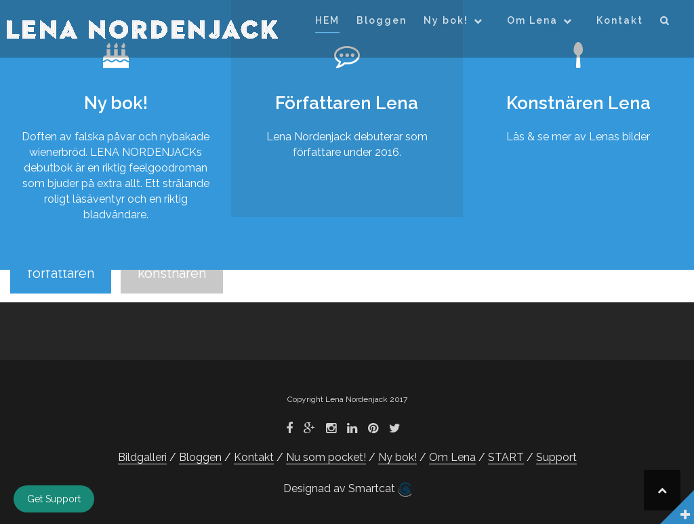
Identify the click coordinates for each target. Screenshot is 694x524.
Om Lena (532, 20)
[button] (665, 23)
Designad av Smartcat (347, 489)
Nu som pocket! (326, 457)
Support (556, 457)
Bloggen (381, 20)
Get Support (54, 498)
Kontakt (619, 20)
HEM (327, 20)
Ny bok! (446, 20)
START (506, 457)
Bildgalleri (142, 457)
